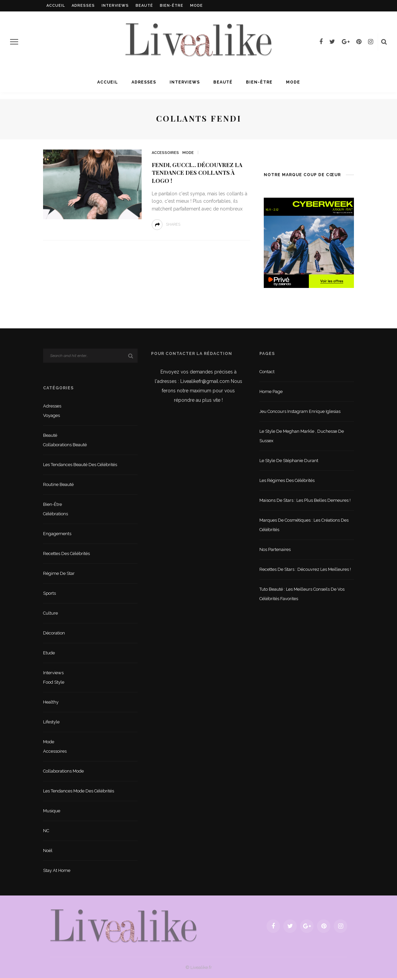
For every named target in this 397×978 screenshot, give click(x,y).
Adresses (83, 5)
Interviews (115, 5)
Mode (196, 5)
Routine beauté (58, 484)
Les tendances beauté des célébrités (80, 464)
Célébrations (55, 513)
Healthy (51, 702)
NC (46, 830)
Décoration (54, 632)
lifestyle (51, 721)
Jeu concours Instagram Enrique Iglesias (299, 411)
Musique (51, 810)
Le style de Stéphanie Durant (288, 460)
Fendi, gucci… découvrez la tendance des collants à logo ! (197, 173)
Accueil (55, 5)
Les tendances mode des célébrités (78, 790)
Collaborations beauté (65, 444)
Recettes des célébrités (66, 553)
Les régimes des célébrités (287, 480)
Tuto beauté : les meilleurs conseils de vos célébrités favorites (302, 594)
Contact (267, 371)
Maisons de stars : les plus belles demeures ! (305, 500)
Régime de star (59, 573)
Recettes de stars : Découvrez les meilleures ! (305, 569)
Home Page (271, 391)
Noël (47, 850)
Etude (49, 652)
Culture (50, 613)
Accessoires (165, 153)
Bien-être (171, 5)
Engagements (57, 533)
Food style (53, 682)
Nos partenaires (275, 549)
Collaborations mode (63, 771)
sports (49, 593)
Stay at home (56, 870)
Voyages (51, 415)
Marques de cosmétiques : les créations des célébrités (304, 525)
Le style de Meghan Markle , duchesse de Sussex (301, 436)
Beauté (144, 5)
